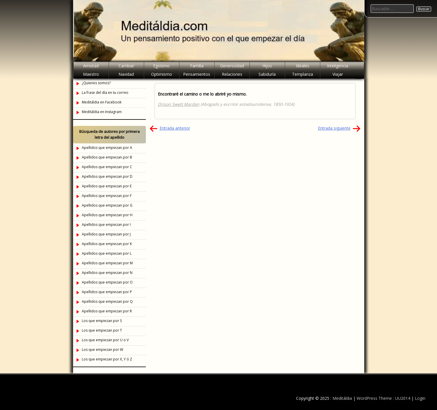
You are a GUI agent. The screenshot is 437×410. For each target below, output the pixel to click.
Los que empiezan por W (102, 349)
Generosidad (232, 65)
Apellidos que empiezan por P (107, 291)
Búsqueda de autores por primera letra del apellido (109, 134)
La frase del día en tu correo (105, 92)
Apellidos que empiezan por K (107, 243)
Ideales (302, 65)
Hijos (267, 65)
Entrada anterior (175, 128)
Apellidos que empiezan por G (107, 205)
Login (420, 398)
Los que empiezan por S (102, 320)
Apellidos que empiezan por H (107, 214)
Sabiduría (267, 74)
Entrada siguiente (334, 128)
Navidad (126, 74)
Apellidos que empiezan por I (106, 224)
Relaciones (232, 74)
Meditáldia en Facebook (101, 102)
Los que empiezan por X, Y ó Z (107, 359)
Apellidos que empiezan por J (106, 234)
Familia (197, 65)
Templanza (302, 74)
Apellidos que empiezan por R (107, 311)
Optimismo (161, 74)
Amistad (91, 65)
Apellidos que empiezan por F (107, 195)
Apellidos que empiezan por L (107, 253)
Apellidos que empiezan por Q (107, 301)
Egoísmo (161, 65)
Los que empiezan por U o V (105, 339)
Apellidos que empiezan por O (107, 282)
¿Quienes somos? (96, 82)
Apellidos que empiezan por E (107, 186)
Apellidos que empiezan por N (107, 272)
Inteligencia (337, 65)
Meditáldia (342, 398)
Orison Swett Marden (178, 104)
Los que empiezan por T (102, 330)
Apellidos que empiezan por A (107, 147)
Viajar (337, 74)
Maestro (91, 74)
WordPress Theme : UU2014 (383, 398)
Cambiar (126, 65)
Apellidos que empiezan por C (107, 166)
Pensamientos (196, 74)
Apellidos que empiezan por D (107, 176)
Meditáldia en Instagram (102, 111)
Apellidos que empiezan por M (107, 263)
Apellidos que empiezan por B (107, 157)
